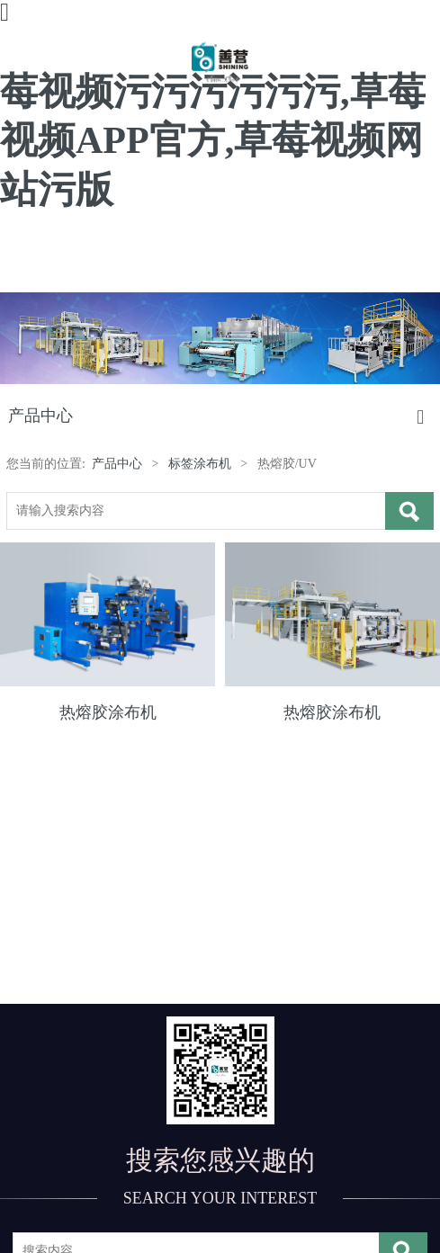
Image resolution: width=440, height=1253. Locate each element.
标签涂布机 (199, 463)
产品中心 (117, 463)
